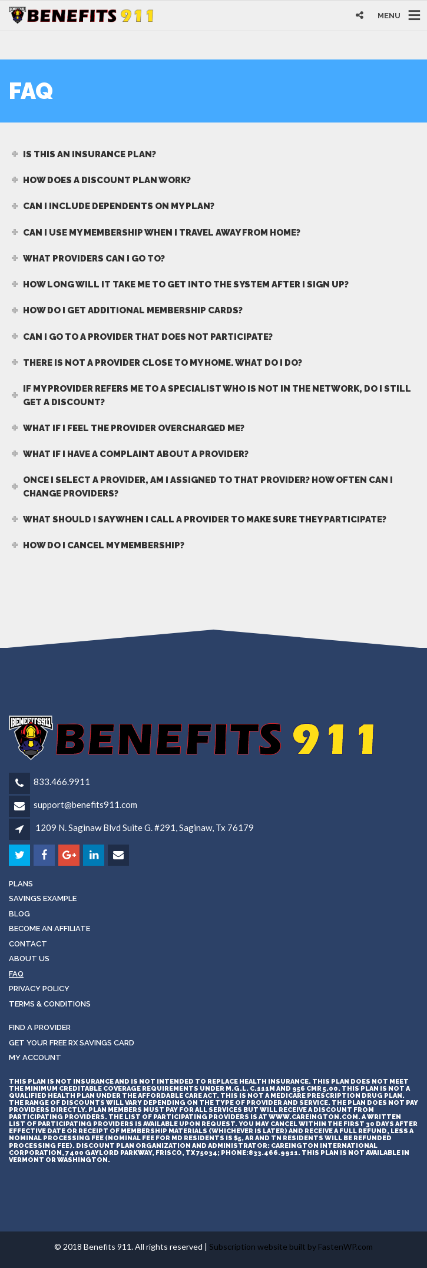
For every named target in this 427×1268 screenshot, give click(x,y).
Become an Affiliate (49, 928)
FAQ (16, 973)
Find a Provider (40, 1027)
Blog (19, 913)
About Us (29, 958)
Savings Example (43, 898)
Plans (21, 883)
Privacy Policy (39, 988)
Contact (28, 943)
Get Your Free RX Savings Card (71, 1042)
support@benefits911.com (85, 804)
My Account (35, 1057)
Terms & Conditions (50, 1003)
